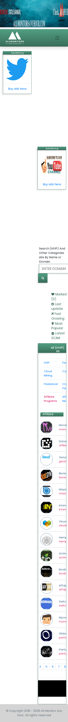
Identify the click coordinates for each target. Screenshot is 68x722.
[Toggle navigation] (57, 37)
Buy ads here (17, 89)
